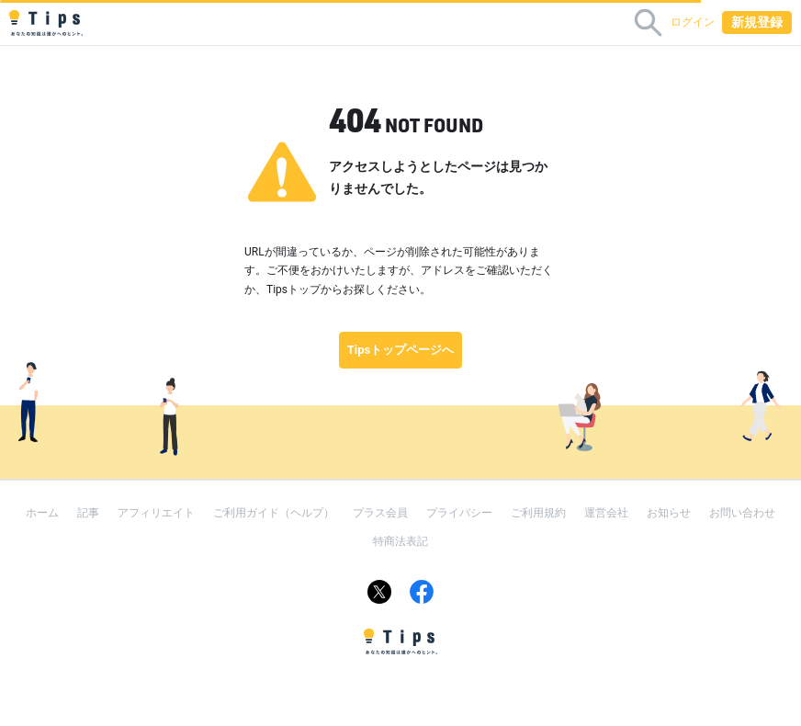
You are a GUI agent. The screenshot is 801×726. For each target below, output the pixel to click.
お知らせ (669, 512)
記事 (88, 512)
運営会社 (606, 512)
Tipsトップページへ (401, 350)
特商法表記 (400, 541)
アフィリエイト (156, 512)
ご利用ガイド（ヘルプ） (273, 512)
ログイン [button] (693, 22)
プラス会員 (380, 512)
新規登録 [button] (757, 22)
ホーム (42, 512)
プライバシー (459, 512)
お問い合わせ (742, 512)
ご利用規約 (538, 512)
